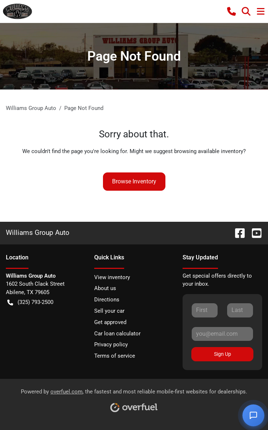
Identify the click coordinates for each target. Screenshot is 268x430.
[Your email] (222, 334)
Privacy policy (111, 344)
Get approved (110, 322)
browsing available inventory (208, 151)
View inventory (112, 277)
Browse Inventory (134, 181)
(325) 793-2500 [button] (30, 302)
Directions (106, 299)
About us (105, 288)
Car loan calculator (117, 333)
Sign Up (222, 354)
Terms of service (114, 356)
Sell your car (109, 311)
